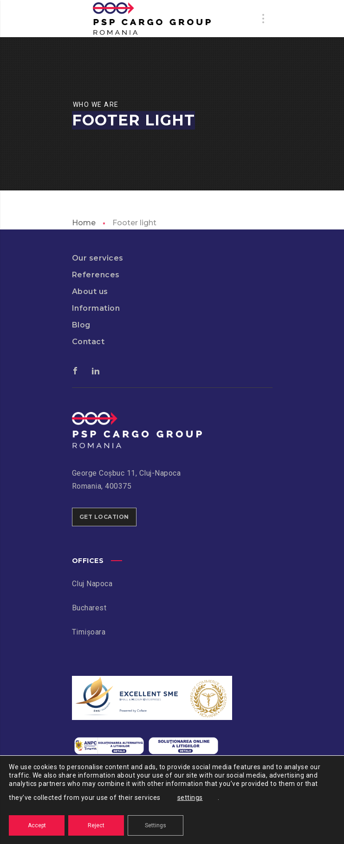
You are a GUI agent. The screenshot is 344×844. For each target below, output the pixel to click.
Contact (88, 341)
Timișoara (89, 632)
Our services (97, 258)
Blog (81, 325)
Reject (96, 825)
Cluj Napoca (92, 583)
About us (90, 291)
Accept (37, 825)
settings (190, 797)
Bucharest (89, 607)
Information (96, 308)
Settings (155, 825)
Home (84, 222)
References (96, 274)
